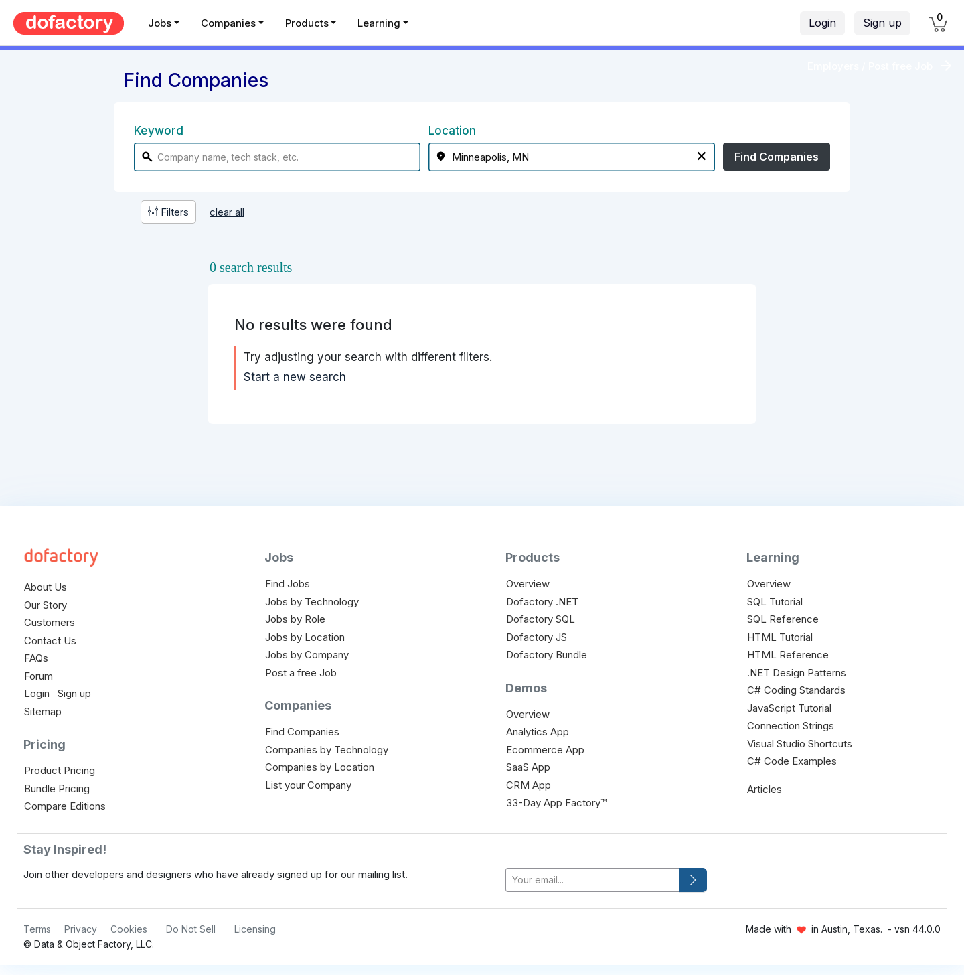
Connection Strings (790, 725)
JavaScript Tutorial (789, 708)
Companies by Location (319, 767)
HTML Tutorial (780, 637)
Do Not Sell (191, 929)
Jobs (159, 23)
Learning (378, 23)
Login (822, 22)
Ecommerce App (545, 749)
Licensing (255, 929)
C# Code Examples (792, 761)
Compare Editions (65, 806)
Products (307, 23)
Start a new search (295, 377)
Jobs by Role (295, 619)
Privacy (80, 929)
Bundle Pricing (57, 788)
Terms (37, 929)
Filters (168, 212)
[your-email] (592, 880)
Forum (38, 676)
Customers (49, 622)
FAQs (36, 658)
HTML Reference (788, 654)
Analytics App (537, 731)
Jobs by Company (307, 654)
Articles (764, 789)
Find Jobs (287, 583)
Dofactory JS (536, 637)
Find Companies (776, 156)
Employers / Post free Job (870, 66)
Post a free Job (301, 672)
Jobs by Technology (312, 601)
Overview (528, 583)
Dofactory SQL (540, 619)
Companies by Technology (326, 749)
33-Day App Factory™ (556, 802)
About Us (45, 587)
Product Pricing (59, 770)
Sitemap (43, 711)
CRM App (528, 785)
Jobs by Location (305, 637)
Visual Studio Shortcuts (799, 743)
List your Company (308, 785)
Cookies (128, 929)
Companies (228, 23)
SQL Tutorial (775, 601)
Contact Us (50, 640)
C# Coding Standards (796, 690)
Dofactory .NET (542, 601)
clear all (227, 212)
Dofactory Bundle (546, 654)
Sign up (882, 22)
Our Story (45, 605)
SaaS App (528, 767)
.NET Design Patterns (796, 672)
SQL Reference (783, 619)
